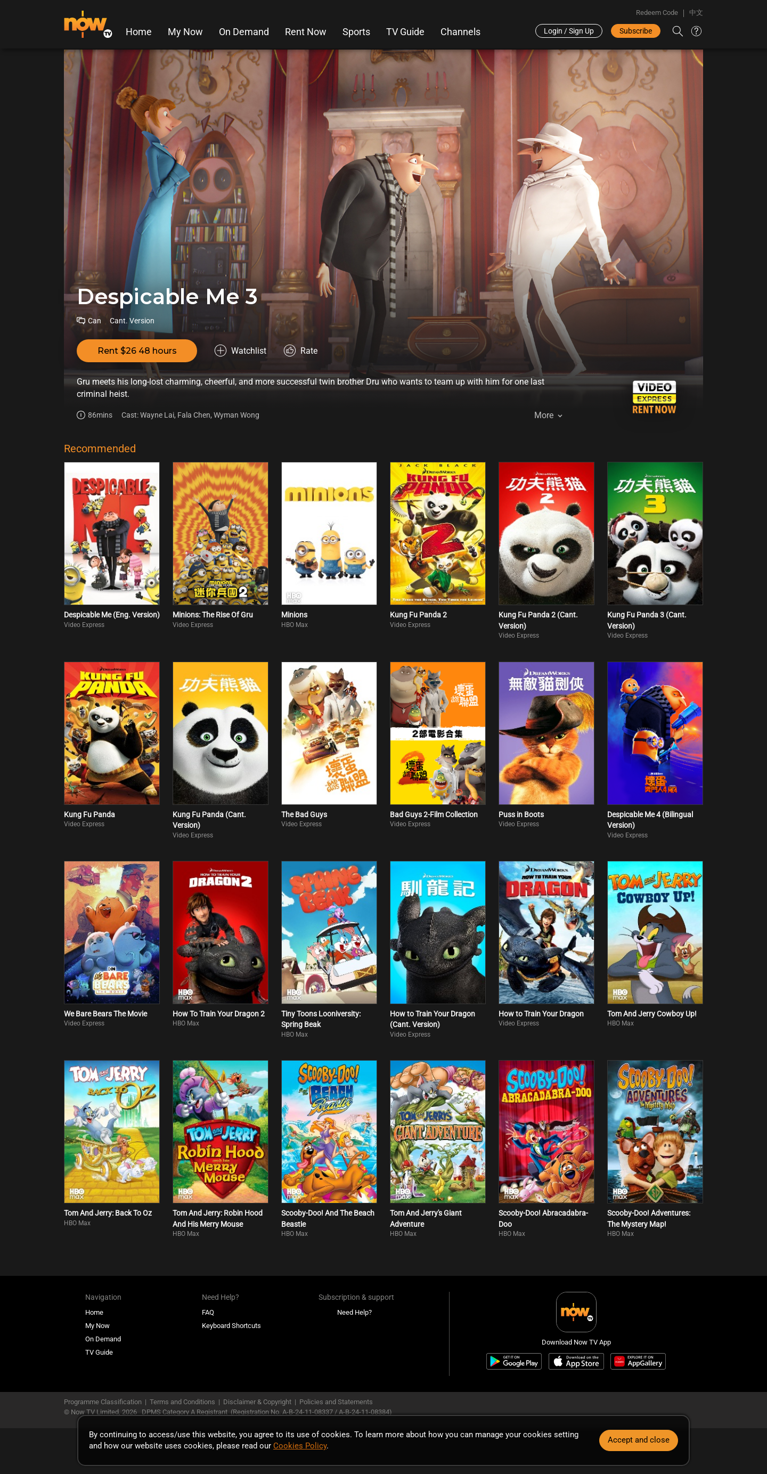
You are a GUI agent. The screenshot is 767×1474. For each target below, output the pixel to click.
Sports (356, 32)
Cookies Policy (300, 1446)
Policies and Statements (336, 1402)
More (543, 415)
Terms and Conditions (182, 1402)
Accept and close (639, 1440)
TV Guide (405, 32)
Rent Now (306, 32)
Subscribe (635, 31)
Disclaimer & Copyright (257, 1402)
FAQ (208, 1312)
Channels (460, 32)
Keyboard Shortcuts (231, 1326)
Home (139, 32)
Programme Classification (103, 1402)
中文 (696, 13)
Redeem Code (657, 13)
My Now (185, 32)
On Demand (244, 32)
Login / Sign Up (569, 31)
